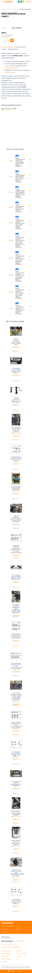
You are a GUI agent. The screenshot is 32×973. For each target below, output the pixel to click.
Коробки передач (6, 959)
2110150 (11, 308)
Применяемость (13, 49)
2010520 (11, 207)
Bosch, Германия (21, 953)
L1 (17, 959)
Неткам (27, 967)
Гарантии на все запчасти (8, 944)
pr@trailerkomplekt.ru (11, 68)
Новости (19, 929)
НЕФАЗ (19, 951)
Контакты (4, 932)
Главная (3, 9)
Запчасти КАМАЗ (6, 953)
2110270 (11, 161)
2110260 (11, 176)
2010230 (11, 275)
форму (7, 66)
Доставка (4, 929)
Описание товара (7, 47)
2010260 (11, 292)
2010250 (11, 258)
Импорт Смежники (25, 9)
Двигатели (4, 956)
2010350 (11, 240)
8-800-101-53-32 (5, 937)
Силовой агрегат (6, 951)
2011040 (11, 222)
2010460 (10, 192)
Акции (18, 926)
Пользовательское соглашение (10, 947)
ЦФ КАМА (4, 961)
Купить (16, 351)
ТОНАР (19, 956)
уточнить (8, 35)
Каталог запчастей (12, 9)
